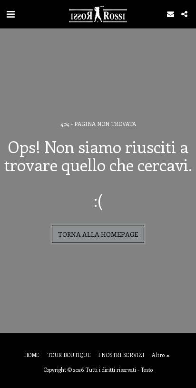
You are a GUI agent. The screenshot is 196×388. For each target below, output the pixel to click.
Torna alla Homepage (98, 234)
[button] (10, 13)
